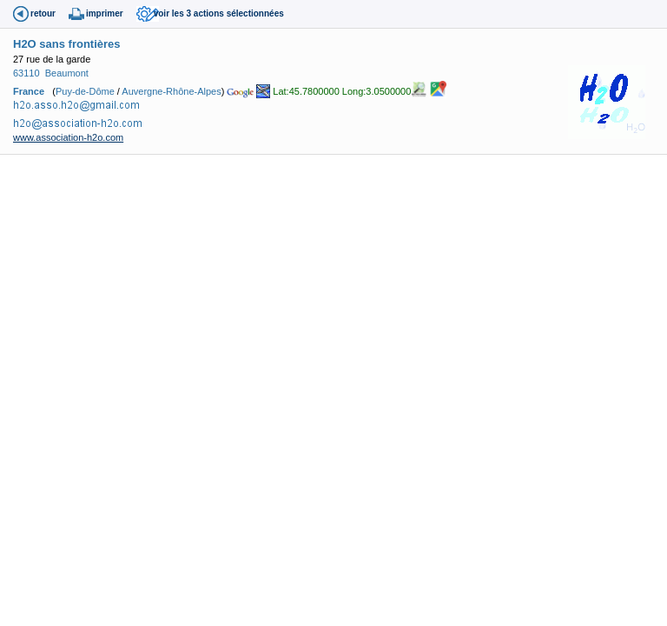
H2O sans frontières (67, 43)
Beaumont (67, 73)
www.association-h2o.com (68, 137)
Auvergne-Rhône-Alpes (171, 90)
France (28, 90)
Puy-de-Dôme (85, 90)
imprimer (104, 13)
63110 (26, 73)
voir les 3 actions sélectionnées (219, 13)
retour (43, 13)
